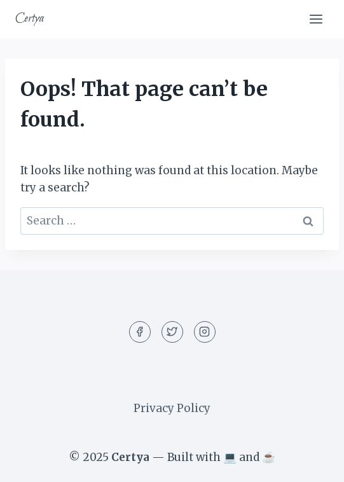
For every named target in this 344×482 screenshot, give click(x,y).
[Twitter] (172, 332)
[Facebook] (140, 332)
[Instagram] (205, 332)
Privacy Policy (172, 408)
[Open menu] (316, 19)
